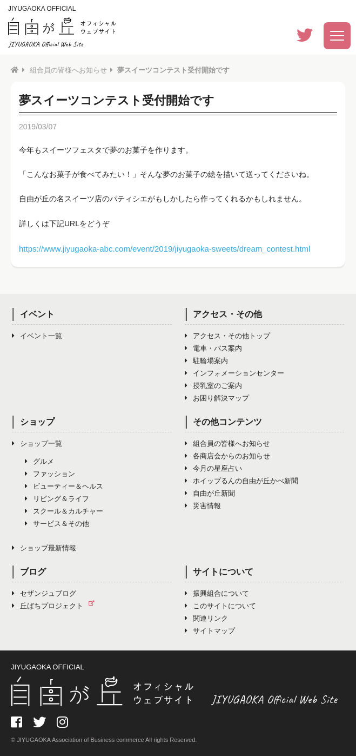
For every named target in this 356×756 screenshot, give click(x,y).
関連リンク (206, 618)
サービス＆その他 (57, 523)
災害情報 (203, 505)
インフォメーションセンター (234, 373)
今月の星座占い (213, 468)
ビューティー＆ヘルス (64, 486)
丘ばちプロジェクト (56, 605)
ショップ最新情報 (44, 547)
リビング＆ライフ (57, 498)
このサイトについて (220, 605)
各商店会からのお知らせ (227, 455)
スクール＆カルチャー (64, 511)
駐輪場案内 (206, 360)
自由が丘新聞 (210, 493)
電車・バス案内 (213, 348)
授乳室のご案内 (213, 385)
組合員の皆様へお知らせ (68, 70)
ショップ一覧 (37, 443)
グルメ (39, 461)
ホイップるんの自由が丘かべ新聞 (241, 480)
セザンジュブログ (44, 593)
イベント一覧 (37, 335)
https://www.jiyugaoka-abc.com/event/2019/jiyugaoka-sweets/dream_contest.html (164, 248)
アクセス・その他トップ (227, 335)
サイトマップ (210, 630)
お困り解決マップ (217, 398)
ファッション (50, 473)
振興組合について (217, 593)
